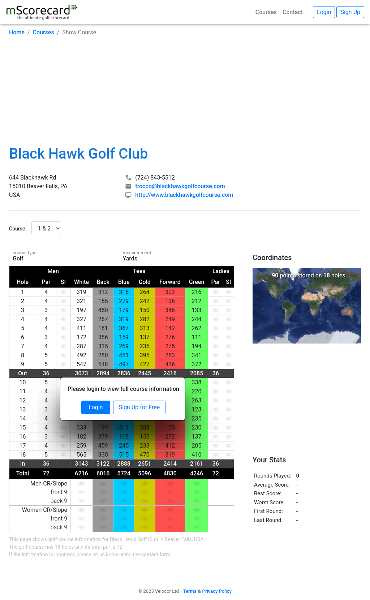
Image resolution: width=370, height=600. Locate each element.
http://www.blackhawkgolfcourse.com (184, 194)
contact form (156, 554)
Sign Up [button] (350, 12)
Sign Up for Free (139, 407)
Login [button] (324, 12)
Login (96, 407)
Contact (293, 12)
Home (17, 32)
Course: (17, 229)
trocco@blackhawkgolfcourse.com (180, 186)
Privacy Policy (217, 591)
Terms (190, 591)
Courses (266, 12)
